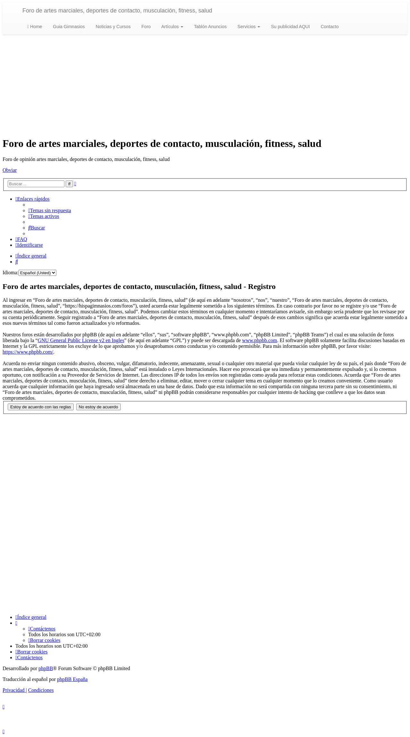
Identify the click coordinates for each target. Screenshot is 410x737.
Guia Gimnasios (68, 26)
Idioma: (11, 272)
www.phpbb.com (259, 340)
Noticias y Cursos (112, 26)
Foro (145, 26)
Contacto (329, 26)
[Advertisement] (205, 86)
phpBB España (72, 679)
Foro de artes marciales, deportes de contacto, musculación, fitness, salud (117, 10)
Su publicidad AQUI (290, 26)
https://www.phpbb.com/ (28, 352)
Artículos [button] (171, 26)
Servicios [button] (248, 26)
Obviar (10, 170)
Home (34, 26)
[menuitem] (49, 210)
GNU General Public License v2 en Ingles (81, 340)
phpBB (45, 668)
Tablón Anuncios (210, 26)
